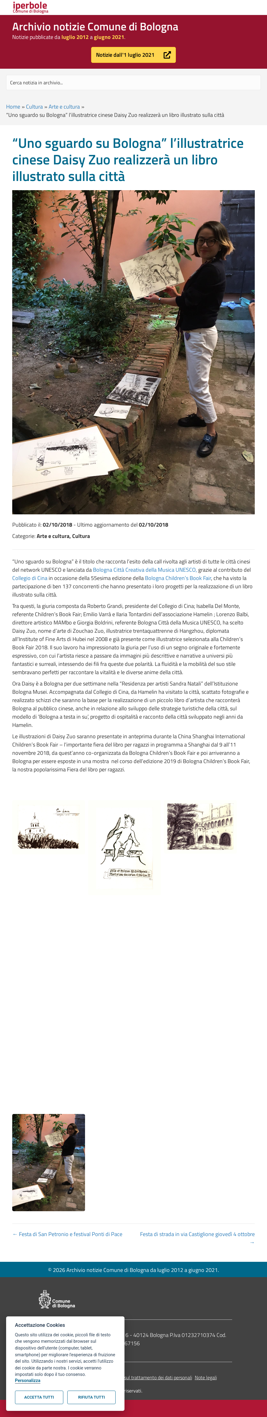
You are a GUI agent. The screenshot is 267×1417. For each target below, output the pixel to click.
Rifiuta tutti (91, 1397)
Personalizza (27, 1380)
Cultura (34, 106)
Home (13, 106)
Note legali (206, 1377)
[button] (133, 55)
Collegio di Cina (29, 578)
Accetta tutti (39, 1397)
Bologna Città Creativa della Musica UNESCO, (145, 570)
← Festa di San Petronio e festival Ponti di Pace (67, 1234)
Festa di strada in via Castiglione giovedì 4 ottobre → (197, 1238)
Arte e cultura (64, 106)
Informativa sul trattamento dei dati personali (145, 1377)
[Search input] (133, 82)
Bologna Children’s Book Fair (178, 578)
